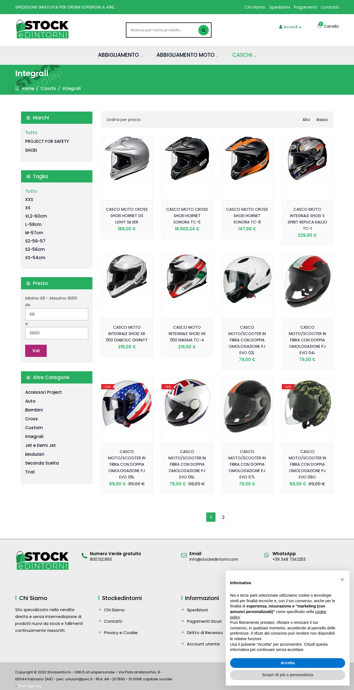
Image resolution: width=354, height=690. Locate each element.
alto (306, 119)
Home (24, 88)
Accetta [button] (288, 663)
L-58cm (33, 224)
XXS (29, 199)
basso (322, 119)
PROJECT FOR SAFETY (47, 141)
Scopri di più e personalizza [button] (287, 675)
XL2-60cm (36, 216)
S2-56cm (35, 249)
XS (27, 208)
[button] (342, 579)
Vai (36, 351)
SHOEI (31, 150)
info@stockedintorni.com (213, 559)
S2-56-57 (35, 241)
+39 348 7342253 (289, 559)
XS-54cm (35, 258)
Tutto (31, 132)
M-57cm (34, 233)
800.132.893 (101, 559)
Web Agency (29, 686)
